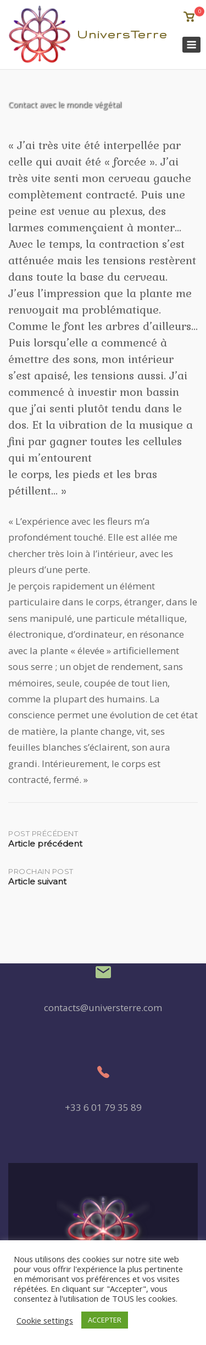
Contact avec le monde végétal (64, 104)
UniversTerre (122, 34)
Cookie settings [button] (44, 1320)
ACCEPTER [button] (104, 1320)
